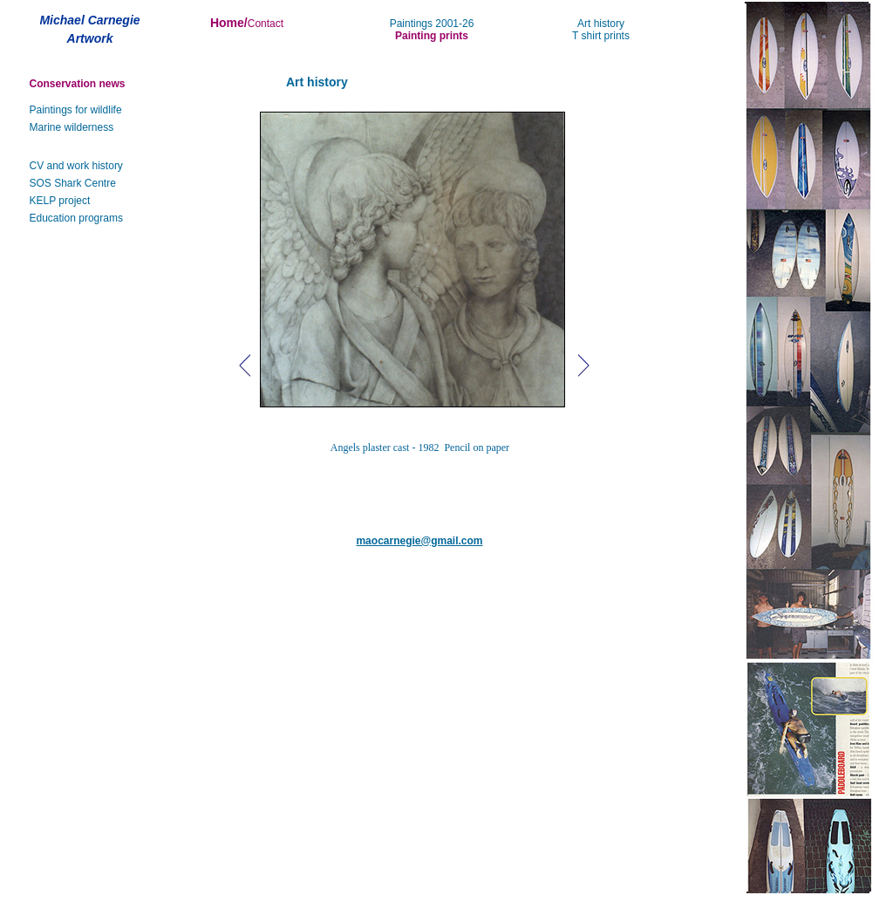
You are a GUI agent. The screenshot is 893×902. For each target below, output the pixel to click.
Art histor (598, 23)
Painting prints (431, 36)
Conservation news (78, 84)
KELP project (60, 201)
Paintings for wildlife (76, 110)
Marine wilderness (72, 127)
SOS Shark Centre (73, 183)
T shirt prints (601, 36)
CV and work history (76, 166)
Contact (265, 23)
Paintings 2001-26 (432, 23)
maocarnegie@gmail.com (419, 541)
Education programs (76, 218)
